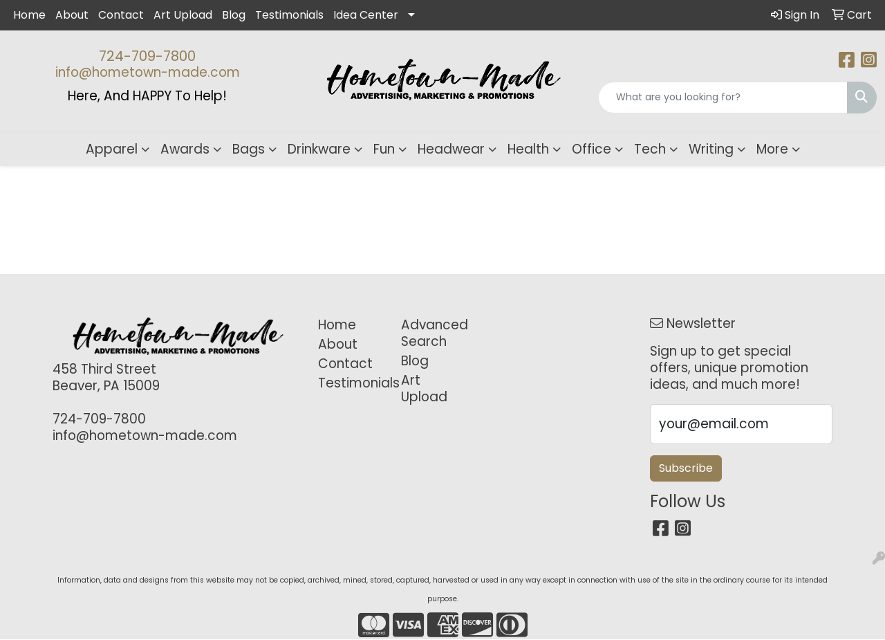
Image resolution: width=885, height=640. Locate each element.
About (71, 15)
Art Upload (182, 15)
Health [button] (528, 149)
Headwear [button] (451, 149)
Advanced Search (434, 333)
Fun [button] (384, 149)
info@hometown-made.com (147, 72)
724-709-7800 (147, 56)
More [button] (772, 149)
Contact (121, 15)
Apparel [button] (112, 149)
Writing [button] (711, 149)
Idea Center (365, 15)
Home (29, 15)
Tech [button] (650, 149)
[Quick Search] (723, 97)
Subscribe (686, 468)
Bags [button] (248, 149)
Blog (233, 15)
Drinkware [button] (319, 149)
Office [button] (591, 149)
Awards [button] (184, 149)
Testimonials (289, 15)
